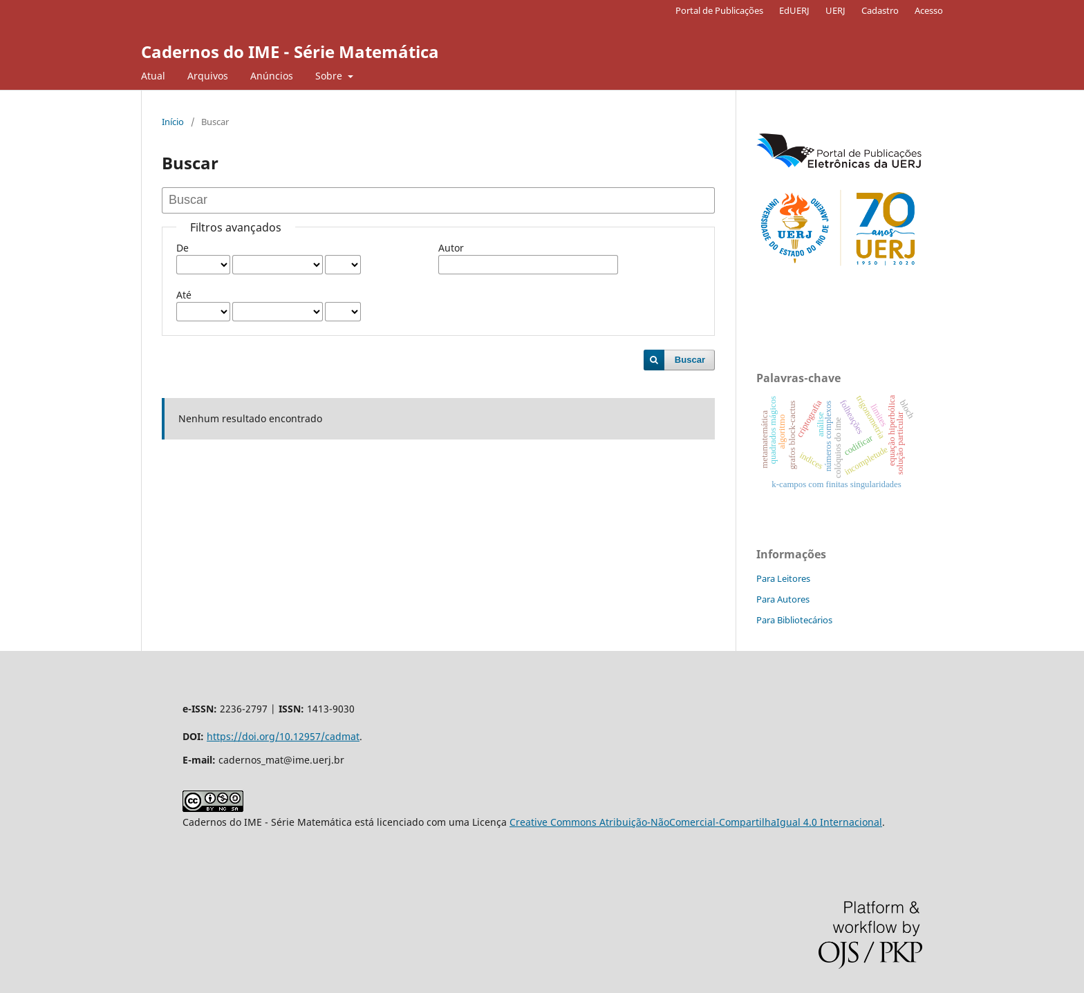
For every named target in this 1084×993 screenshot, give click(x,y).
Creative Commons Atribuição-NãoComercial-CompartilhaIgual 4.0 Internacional (696, 822)
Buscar (690, 359)
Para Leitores (783, 578)
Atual (153, 75)
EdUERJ (794, 10)
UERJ (835, 10)
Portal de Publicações (719, 10)
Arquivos (207, 75)
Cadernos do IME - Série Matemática (290, 51)
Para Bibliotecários (794, 620)
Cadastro (880, 10)
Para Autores (783, 599)
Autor (451, 247)
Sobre (330, 75)
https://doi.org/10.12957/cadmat (283, 736)
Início (173, 121)
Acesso (929, 10)
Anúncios (271, 75)
